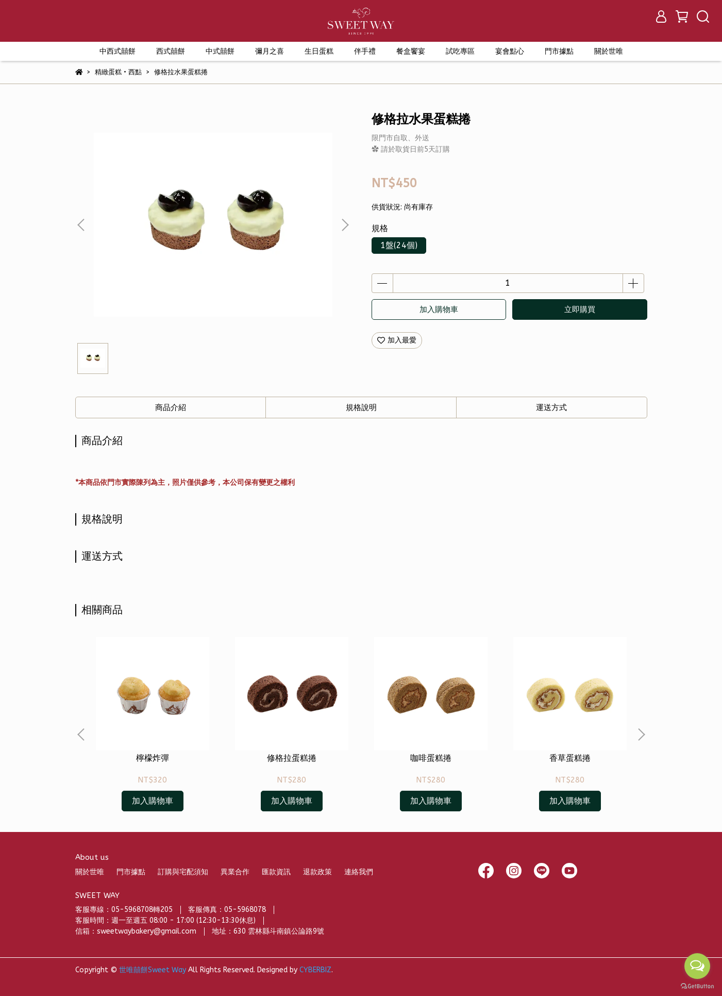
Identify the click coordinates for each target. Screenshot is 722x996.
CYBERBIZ (315, 970)
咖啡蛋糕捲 (430, 758)
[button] (345, 225)
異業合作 (235, 872)
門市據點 (130, 872)
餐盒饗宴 (410, 51)
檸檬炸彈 (152, 758)
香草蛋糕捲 (570, 758)
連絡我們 (358, 872)
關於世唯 (89, 872)
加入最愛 (396, 340)
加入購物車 (438, 309)
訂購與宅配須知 (183, 872)
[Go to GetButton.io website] (697, 986)
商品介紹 (170, 407)
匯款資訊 (276, 872)
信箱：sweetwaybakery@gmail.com (135, 931)
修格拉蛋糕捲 (291, 758)
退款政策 (317, 872)
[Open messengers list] (697, 966)
